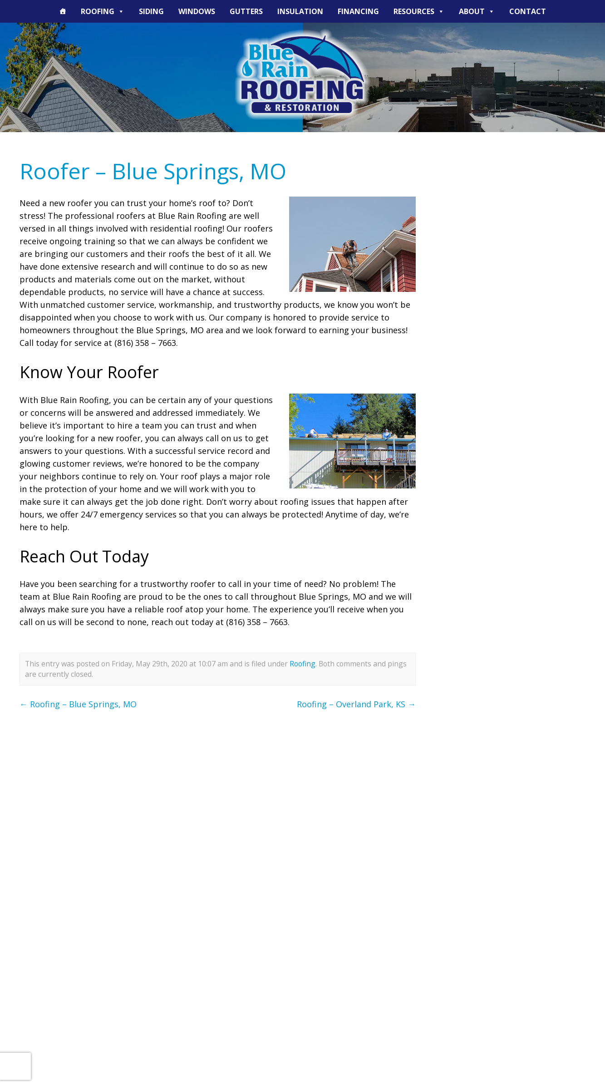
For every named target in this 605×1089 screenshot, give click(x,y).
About (477, 11)
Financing (358, 11)
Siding (151, 11)
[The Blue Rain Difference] (63, 11)
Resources (418, 11)
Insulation (300, 11)
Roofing (102, 11)
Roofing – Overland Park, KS (356, 704)
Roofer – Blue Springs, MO (153, 171)
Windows (196, 11)
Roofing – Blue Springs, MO (78, 704)
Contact (527, 11)
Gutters (246, 11)
